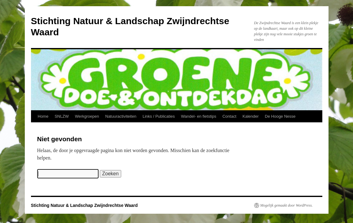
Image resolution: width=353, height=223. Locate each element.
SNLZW (62, 116)
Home (43, 116)
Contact (229, 116)
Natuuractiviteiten (120, 116)
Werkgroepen (87, 116)
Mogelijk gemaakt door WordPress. (286, 205)
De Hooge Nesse (280, 116)
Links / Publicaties (159, 116)
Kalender (251, 116)
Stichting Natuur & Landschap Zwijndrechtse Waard (84, 205)
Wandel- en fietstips (198, 116)
